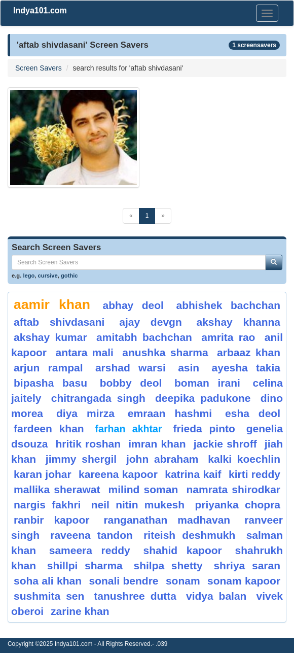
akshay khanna (238, 322)
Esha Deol (252, 413)
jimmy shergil (81, 459)
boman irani (207, 383)
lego (28, 275)
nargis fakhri (47, 504)
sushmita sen (49, 596)
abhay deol (133, 305)
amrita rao (228, 337)
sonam (183, 581)
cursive (48, 275)
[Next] (163, 216)
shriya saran (246, 565)
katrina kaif (193, 474)
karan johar (42, 474)
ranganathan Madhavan (166, 520)
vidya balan (216, 596)
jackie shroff (225, 444)
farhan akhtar (128, 428)
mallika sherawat (57, 489)
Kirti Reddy (254, 474)
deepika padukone (203, 398)
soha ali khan (48, 581)
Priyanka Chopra (237, 504)
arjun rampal (48, 367)
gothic (69, 275)
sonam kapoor (243, 581)
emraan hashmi (170, 413)
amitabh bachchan (144, 337)
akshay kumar (50, 337)
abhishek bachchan (228, 305)
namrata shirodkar (233, 489)
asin (188, 367)
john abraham (162, 459)
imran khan (157, 444)
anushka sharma (165, 352)
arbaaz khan (248, 352)
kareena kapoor (118, 474)
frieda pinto (204, 428)
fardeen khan (49, 428)
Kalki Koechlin (244, 459)
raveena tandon (91, 535)
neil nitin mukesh (138, 504)
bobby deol (131, 383)
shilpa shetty (168, 565)
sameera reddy (89, 550)
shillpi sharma (85, 565)
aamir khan (52, 304)
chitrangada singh (98, 398)
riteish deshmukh (189, 535)
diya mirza (85, 413)
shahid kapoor (182, 550)
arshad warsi (130, 367)
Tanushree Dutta (135, 596)
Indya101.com (40, 10)
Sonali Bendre (123, 581)
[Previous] (131, 216)
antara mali (84, 352)
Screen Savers (38, 68)
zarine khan (80, 611)
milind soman (143, 489)
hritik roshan (88, 444)
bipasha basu (50, 383)
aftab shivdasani (59, 322)
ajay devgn (150, 322)
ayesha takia (246, 367)
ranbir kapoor (51, 520)
